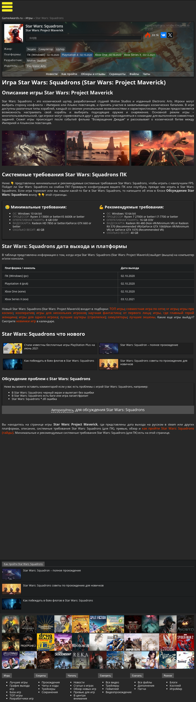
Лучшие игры (19, 695)
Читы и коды (50, 698)
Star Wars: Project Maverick (42, 30)
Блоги (173, 695)
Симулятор (44, 49)
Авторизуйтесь (62, 417)
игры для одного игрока (49, 324)
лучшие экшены (153, 324)
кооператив (40, 320)
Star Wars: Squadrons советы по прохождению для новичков (156, 369)
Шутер (58, 49)
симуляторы (128, 324)
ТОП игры (130, 316)
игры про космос (15, 320)
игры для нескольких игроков (76, 320)
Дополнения (146, 698)
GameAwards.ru (12, 18)
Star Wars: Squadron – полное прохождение (151, 352)
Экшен (31, 49)
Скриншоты (117, 72)
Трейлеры (112, 698)
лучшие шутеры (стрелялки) (94, 324)
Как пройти (69, 72)
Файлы (134, 72)
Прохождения (51, 695)
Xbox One (97, 54)
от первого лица (149, 320)
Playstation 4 (67, 54)
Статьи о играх (83, 698)
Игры (29, 18)
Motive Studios (35, 59)
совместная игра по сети (159, 316)
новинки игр (40, 328)
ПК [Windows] (35, 54)
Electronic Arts (35, 65)
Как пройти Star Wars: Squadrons (23, 576)
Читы (146, 72)
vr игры (187, 316)
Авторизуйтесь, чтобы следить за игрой (167, 26)
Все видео (112, 695)
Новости (51, 72)
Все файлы (145, 695)
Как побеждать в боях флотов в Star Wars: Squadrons (54, 369)
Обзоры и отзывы (93, 72)
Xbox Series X (127, 54)
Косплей (175, 698)
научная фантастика (118, 320)
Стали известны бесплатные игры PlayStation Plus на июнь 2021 (57, 353)
